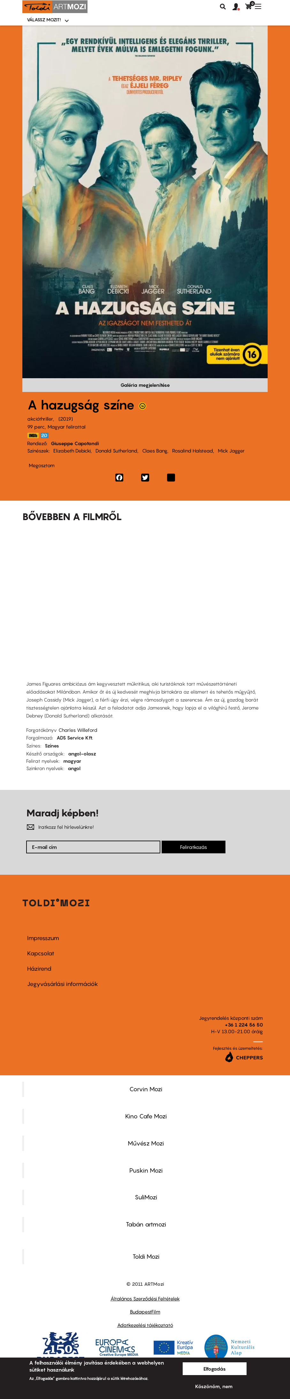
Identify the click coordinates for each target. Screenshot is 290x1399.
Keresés (223, 7)
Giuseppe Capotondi (75, 443)
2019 (65, 419)
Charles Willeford (77, 730)
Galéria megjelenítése (145, 385)
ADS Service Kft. (75, 737)
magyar (72, 761)
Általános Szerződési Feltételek (145, 1298)
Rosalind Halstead (192, 450)
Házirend (39, 968)
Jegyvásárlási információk (62, 984)
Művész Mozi (146, 1143)
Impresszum (43, 938)
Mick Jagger (231, 450)
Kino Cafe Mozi (146, 1116)
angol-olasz (82, 753)
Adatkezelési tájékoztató (145, 1325)
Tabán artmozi (146, 1224)
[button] (239, 7)
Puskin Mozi (146, 1170)
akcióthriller (40, 419)
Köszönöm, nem (214, 1386)
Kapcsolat (40, 953)
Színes (52, 745)
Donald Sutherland (116, 450)
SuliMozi (146, 1197)
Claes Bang (154, 450)
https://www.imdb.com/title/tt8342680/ (33, 435)
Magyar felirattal (67, 427)
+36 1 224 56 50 (244, 1024)
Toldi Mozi (146, 1256)
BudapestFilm (145, 1311)
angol (74, 768)
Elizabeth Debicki (72, 450)
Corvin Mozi (145, 1089)
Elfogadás (214, 1369)
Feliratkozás (193, 847)
